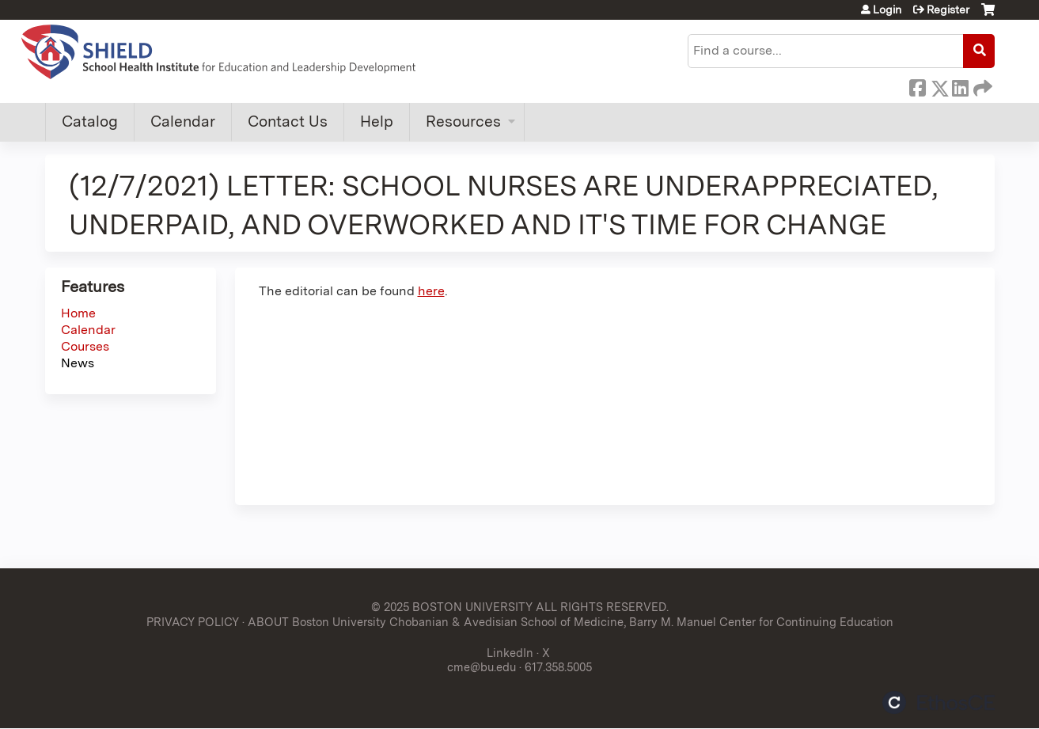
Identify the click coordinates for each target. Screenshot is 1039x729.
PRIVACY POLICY (192, 621)
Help (376, 121)
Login (887, 9)
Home (78, 313)
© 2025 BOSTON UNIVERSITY (452, 606)
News (77, 362)
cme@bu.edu (481, 667)
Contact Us (288, 121)
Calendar (182, 121)
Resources (463, 121)
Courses (85, 346)
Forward (981, 85)
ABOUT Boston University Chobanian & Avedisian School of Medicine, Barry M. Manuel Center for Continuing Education (570, 621)
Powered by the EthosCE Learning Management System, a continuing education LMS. (938, 702)
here (431, 290)
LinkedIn (960, 85)
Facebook (917, 85)
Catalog (90, 121)
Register (948, 9)
